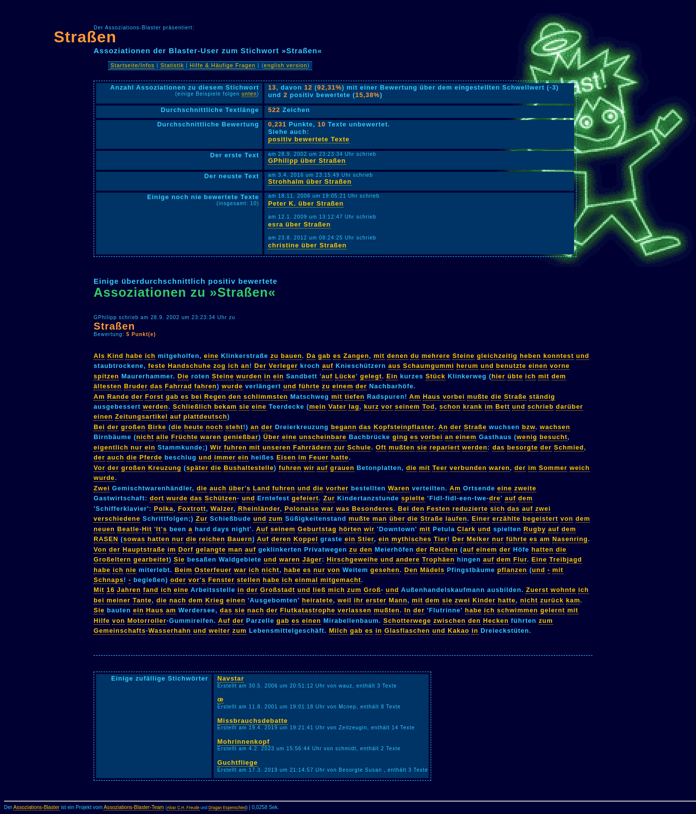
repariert (445, 447)
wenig (527, 437)
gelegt (371, 376)
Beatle (128, 529)
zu (274, 355)
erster (376, 600)
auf (327, 365)
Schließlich (192, 406)
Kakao (458, 630)
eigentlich (111, 447)
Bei (99, 427)
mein (317, 406)
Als (99, 355)
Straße (515, 396)
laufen (456, 518)
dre (495, 498)
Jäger (312, 559)
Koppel (305, 539)
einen (538, 365)
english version (286, 65)
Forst (154, 396)
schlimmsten (265, 396)
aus (394, 365)
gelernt (552, 610)
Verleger (283, 365)
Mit (99, 589)
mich (336, 589)
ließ (319, 589)
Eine (539, 559)
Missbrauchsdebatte (252, 720)
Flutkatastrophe (308, 610)
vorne (560, 365)
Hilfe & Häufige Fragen (222, 65)
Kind (115, 355)
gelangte (211, 549)
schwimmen (517, 610)
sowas (134, 539)
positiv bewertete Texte (308, 139)
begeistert (540, 518)
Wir (216, 447)
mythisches (411, 539)
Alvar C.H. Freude (183, 808)
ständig (542, 396)
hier (498, 376)
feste (157, 365)
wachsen (555, 427)
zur (339, 447)
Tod (428, 406)
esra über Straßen (299, 224)
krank (472, 406)
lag (353, 406)
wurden (249, 376)
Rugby (535, 529)
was (342, 508)
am (545, 539)
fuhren (235, 447)
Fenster (221, 579)
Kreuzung (164, 467)
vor (387, 406)
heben (530, 355)
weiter (219, 630)
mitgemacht (340, 579)
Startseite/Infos (133, 65)
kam (573, 600)
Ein (392, 376)
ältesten (107, 386)
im (489, 406)
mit (378, 355)
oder (178, 579)
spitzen (106, 376)
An (443, 427)
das (156, 386)
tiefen (354, 396)
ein (278, 376)
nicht (145, 437)
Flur (520, 559)
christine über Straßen (307, 245)
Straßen (85, 37)
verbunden (468, 467)
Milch (338, 630)
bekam (225, 406)
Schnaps (108, 579)
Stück (436, 376)
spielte (413, 498)
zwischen (449, 620)
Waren (399, 488)
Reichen (444, 549)
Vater (337, 406)
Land (261, 488)
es (337, 355)
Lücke (345, 376)
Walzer (222, 508)
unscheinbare (323, 437)
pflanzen (512, 570)
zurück (552, 600)
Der (260, 365)
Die (183, 376)
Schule (359, 447)
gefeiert (305, 498)
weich (580, 467)
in (267, 376)
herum (467, 365)
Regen (215, 396)
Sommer (553, 467)
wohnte (563, 589)
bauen (291, 355)
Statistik (172, 65)
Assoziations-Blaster (36, 807)
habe (133, 355)
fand (150, 589)
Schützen (221, 498)
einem (343, 386)
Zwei (102, 488)
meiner (118, 600)
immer (224, 457)
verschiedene (117, 518)
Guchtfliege (237, 762)
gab (324, 355)
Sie (179, 559)
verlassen (354, 610)
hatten (158, 539)
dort (157, 498)
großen (133, 427)
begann (344, 427)
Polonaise (301, 508)
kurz (371, 406)
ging (400, 437)
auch (115, 457)
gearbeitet (151, 559)
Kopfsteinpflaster (403, 427)
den (235, 396)
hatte (340, 457)
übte (515, 376)
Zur (329, 498)
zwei (543, 508)
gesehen (385, 570)
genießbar (241, 437)
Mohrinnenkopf (243, 741)
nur (136, 447)
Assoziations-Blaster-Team (134, 807)
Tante (142, 600)
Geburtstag (317, 529)
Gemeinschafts (120, 630)
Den (411, 570)
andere (408, 559)
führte (309, 386)
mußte (477, 396)
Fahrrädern (312, 447)
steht (234, 427)
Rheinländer (259, 508)
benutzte (511, 365)
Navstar (230, 678)
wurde (232, 386)
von (567, 518)
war (327, 508)
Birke (157, 427)
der (361, 386)
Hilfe (102, 620)
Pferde (150, 457)
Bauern (240, 539)
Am (99, 396)
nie (131, 570)
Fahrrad (178, 386)
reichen (212, 539)
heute (194, 427)
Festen (438, 508)
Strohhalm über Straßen (309, 181)
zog (219, 365)
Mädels (432, 570)
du (414, 355)
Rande (118, 396)
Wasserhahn (169, 630)
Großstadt (277, 589)
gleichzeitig (497, 355)
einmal (306, 579)
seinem (407, 406)
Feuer (319, 457)
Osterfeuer (213, 570)
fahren (205, 386)
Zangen (356, 355)
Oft (381, 447)
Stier (365, 539)
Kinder (484, 600)
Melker (478, 539)
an (245, 365)
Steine (463, 355)
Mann (398, 600)
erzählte (506, 518)
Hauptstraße (143, 549)
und (582, 355)
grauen (342, 467)
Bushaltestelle (249, 467)
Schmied (569, 447)
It (158, 529)
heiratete (317, 600)
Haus (431, 396)
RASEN (106, 539)
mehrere (436, 355)
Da (311, 355)
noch (215, 427)
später (197, 467)
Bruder (136, 386)
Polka (163, 508)
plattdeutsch (205, 416)
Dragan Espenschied (227, 808)
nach (177, 600)
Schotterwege (407, 620)
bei (196, 396)
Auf (262, 529)
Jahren (129, 589)
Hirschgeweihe (352, 559)
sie (244, 406)
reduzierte (470, 508)
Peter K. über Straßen (306, 203)
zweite (525, 488)
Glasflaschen (407, 630)
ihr (358, 600)
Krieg (214, 600)
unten (249, 94)
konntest (558, 355)
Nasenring (570, 539)
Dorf (185, 549)
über (236, 488)
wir (309, 467)
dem (559, 376)
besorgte (522, 447)
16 (111, 589)
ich (150, 355)
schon (450, 406)
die (496, 396)
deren (281, 539)
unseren (276, 447)
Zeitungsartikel (141, 416)
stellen (249, 579)
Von (100, 549)
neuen (104, 529)
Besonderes (372, 508)
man (379, 518)
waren (210, 437)
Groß (372, 589)
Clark (466, 529)
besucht (554, 437)
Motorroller (147, 620)
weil (344, 600)
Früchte (184, 437)
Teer (439, 467)
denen (397, 355)
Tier (440, 539)
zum (276, 518)
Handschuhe (189, 365)
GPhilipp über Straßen (307, 160)
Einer (480, 518)
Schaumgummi (428, 365)
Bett (502, 406)
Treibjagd (565, 559)
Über (271, 437)
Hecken (496, 620)
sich (497, 508)
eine (211, 355)
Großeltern (112, 559)
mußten (402, 447)
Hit (147, 529)
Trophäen (438, 559)
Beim (183, 570)
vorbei (453, 396)
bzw (528, 427)
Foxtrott (192, 508)
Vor (99, 467)
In (407, 610)
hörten (350, 529)
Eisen (286, 457)
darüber (569, 406)
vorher (337, 488)
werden (155, 406)
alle (162, 437)
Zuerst (537, 589)
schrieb (541, 406)
